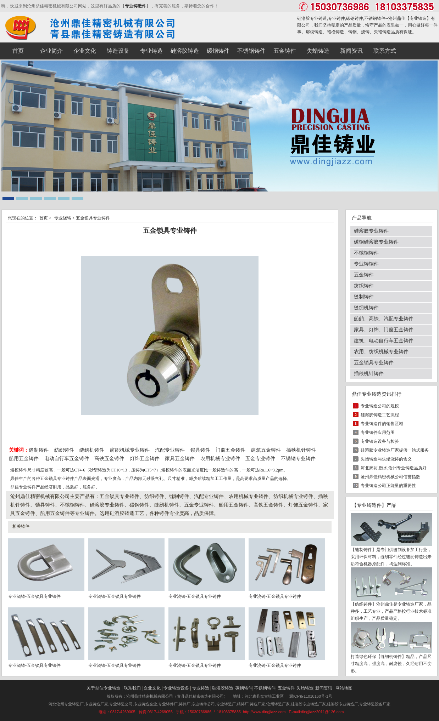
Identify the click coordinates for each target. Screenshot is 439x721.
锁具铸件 (200, 450)
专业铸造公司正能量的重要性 (388, 485)
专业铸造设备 (176, 688)
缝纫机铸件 (91, 450)
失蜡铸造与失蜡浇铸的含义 (386, 459)
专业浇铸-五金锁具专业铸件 (34, 596)
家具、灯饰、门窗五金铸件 (383, 329)
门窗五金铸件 (230, 450)
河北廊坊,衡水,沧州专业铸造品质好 (394, 467)
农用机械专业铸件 (220, 458)
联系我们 (132, 688)
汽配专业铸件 (170, 450)
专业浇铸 (62, 218)
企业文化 (152, 688)
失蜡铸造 (304, 688)
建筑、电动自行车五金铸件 (383, 340)
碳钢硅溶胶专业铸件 (376, 242)
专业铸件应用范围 (378, 432)
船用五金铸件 (24, 458)
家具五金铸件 (180, 458)
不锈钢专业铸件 (298, 458)
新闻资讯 (323, 688)
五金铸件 (364, 274)
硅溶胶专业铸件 (371, 231)
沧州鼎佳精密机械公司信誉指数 (390, 476)
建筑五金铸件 (266, 450)
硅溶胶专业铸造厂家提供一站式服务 (395, 450)
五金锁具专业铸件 (374, 362)
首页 (43, 218)
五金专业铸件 (260, 458)
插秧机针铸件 (301, 450)
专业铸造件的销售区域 (382, 423)
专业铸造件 (135, 6)
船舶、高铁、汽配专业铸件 (383, 318)
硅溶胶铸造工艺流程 (380, 414)
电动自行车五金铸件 (66, 458)
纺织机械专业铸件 (130, 450)
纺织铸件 (64, 450)
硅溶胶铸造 (222, 688)
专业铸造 (418, 18)
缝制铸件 (39, 450)
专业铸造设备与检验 (380, 441)
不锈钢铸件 (366, 253)
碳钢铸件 (243, 688)
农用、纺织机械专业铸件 (381, 351)
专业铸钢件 (366, 264)
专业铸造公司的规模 (380, 406)
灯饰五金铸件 (145, 458)
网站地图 (343, 688)
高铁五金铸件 (109, 458)
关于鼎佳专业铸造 (104, 688)
